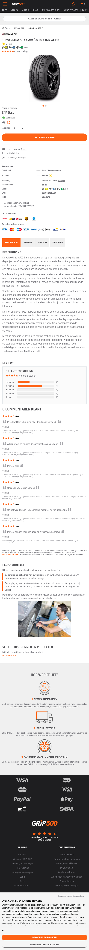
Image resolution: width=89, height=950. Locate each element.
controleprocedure (10, 554)
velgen (14, 10)
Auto (4, 10)
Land (22, 876)
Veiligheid (57, 243)
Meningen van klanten (66, 863)
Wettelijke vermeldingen (66, 885)
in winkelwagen (44, 138)
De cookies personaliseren (44, 945)
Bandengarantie (22, 885)
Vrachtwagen (71, 10)
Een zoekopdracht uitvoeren (44, 19)
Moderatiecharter (66, 872)
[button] (23, 432)
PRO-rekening (22, 867)
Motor (25, 10)
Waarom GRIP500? (22, 858)
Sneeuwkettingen (51, 10)
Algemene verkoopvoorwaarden (66, 876)
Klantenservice (67, 854)
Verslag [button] (5, 426)
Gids (22, 881)
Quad (35, 10)
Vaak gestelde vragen (22, 872)
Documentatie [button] (9, 655)
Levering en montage (22, 863)
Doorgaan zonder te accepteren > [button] (72, 896)
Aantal (6, 128)
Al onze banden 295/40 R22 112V (18, 206)
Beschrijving (11, 243)
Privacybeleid (66, 867)
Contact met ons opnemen (67, 858)
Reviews (28, 243)
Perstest (22, 854)
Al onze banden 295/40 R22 (15, 202)
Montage (42, 243)
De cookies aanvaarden (44, 937)
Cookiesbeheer (67, 881)
